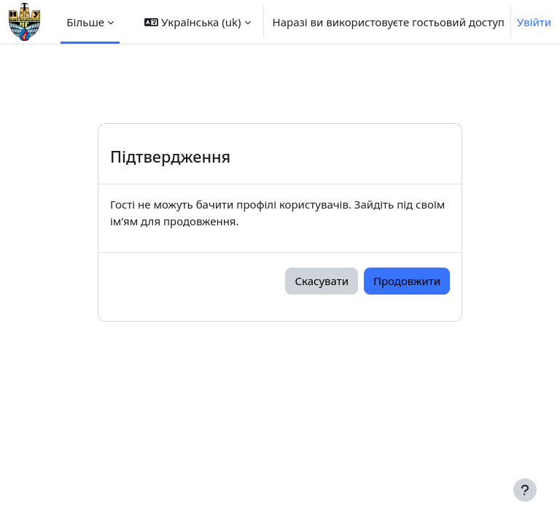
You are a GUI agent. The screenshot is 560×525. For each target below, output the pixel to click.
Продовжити (406, 280)
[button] (197, 22)
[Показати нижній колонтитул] (525, 490)
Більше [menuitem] (85, 22)
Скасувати (322, 280)
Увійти (534, 22)
